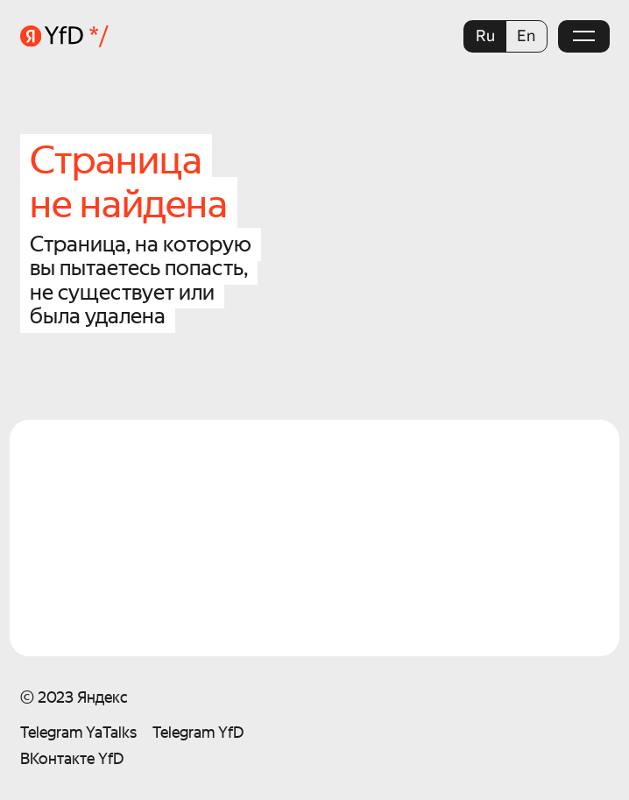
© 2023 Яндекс (74, 697)
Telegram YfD (198, 732)
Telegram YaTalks (78, 732)
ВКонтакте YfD (72, 758)
